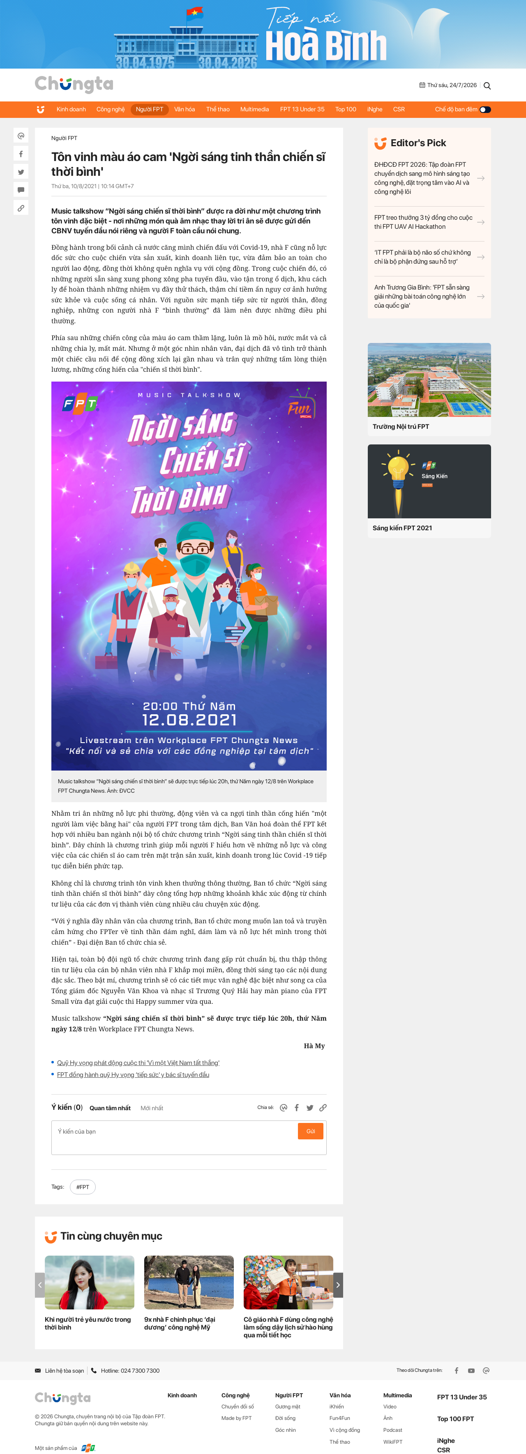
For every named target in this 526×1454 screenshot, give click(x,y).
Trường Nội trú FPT (401, 426)
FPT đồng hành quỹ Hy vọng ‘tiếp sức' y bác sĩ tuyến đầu (133, 1075)
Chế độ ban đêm (463, 109)
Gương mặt (287, 1393)
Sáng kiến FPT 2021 (402, 528)
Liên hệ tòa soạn (59, 1357)
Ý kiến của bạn (189, 1131)
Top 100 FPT (455, 1406)
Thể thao (224, 109)
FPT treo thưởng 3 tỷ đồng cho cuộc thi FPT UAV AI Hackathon (429, 222)
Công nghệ (113, 109)
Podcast (392, 1417)
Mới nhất (152, 1108)
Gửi (311, 1131)
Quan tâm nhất (110, 1108)
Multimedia (262, 109)
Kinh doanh (71, 109)
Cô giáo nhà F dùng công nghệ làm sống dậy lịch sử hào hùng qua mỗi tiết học (288, 1314)
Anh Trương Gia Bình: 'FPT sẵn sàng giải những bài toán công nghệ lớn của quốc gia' (429, 296)
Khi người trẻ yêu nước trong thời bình (88, 1310)
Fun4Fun (340, 1405)
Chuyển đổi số (237, 1393)
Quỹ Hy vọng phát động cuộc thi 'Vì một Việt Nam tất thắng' (138, 1063)
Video (390, 1393)
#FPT (82, 1174)
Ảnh (387, 1405)
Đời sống (285, 1405)
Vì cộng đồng (345, 1417)
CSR (412, 109)
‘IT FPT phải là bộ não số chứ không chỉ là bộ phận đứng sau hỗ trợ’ (429, 256)
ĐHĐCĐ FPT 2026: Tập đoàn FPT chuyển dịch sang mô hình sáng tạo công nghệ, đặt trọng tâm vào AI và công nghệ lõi (429, 178)
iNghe (386, 109)
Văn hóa (189, 109)
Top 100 (356, 109)
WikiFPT (393, 1429)
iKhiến (337, 1393)
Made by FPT (236, 1405)
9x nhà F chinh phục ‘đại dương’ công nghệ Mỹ (179, 1310)
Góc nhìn (285, 1417)
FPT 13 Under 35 (311, 109)
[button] (338, 1271)
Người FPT (153, 109)
